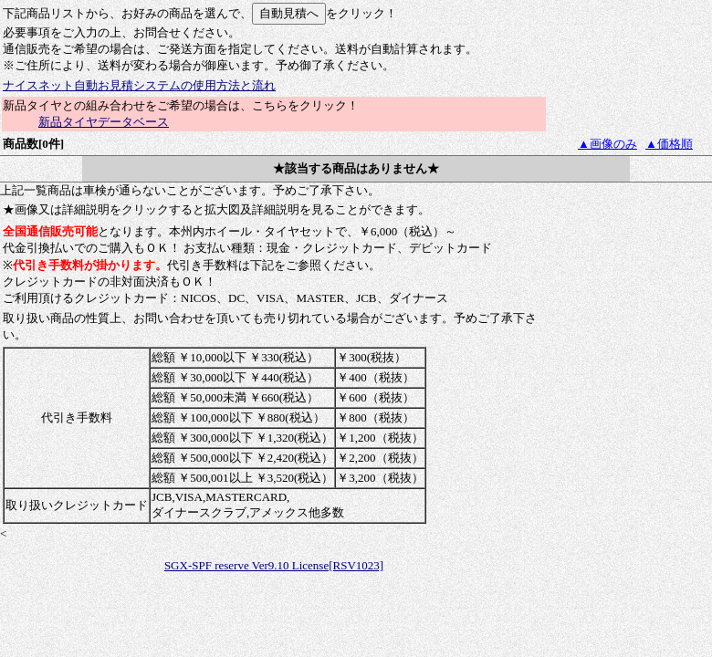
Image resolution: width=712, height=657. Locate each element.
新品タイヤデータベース (103, 122)
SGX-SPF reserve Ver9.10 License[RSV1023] (273, 565)
